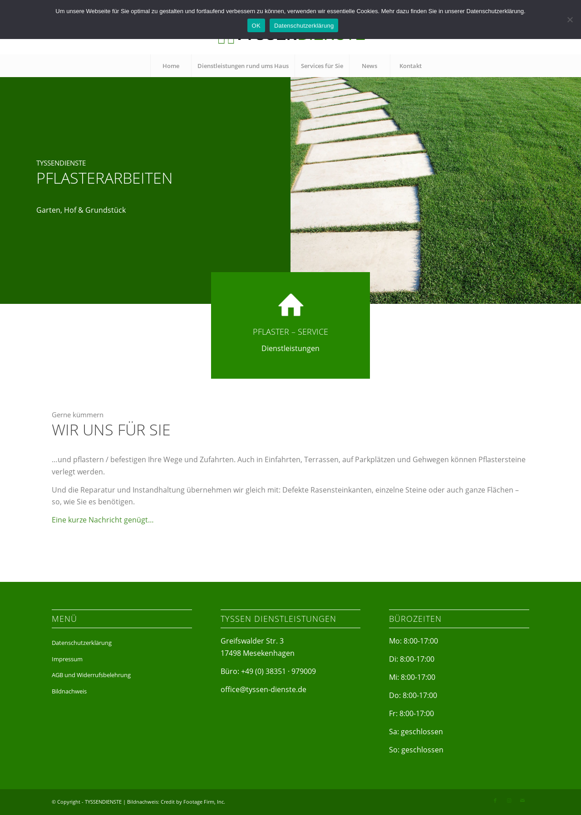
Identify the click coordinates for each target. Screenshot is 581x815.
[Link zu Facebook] (495, 800)
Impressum (67, 659)
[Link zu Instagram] (509, 800)
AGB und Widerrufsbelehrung (91, 675)
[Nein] (569, 19)
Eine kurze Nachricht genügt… (103, 533)
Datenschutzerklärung (82, 643)
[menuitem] (170, 65)
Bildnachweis (69, 691)
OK (256, 25)
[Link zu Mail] (522, 800)
